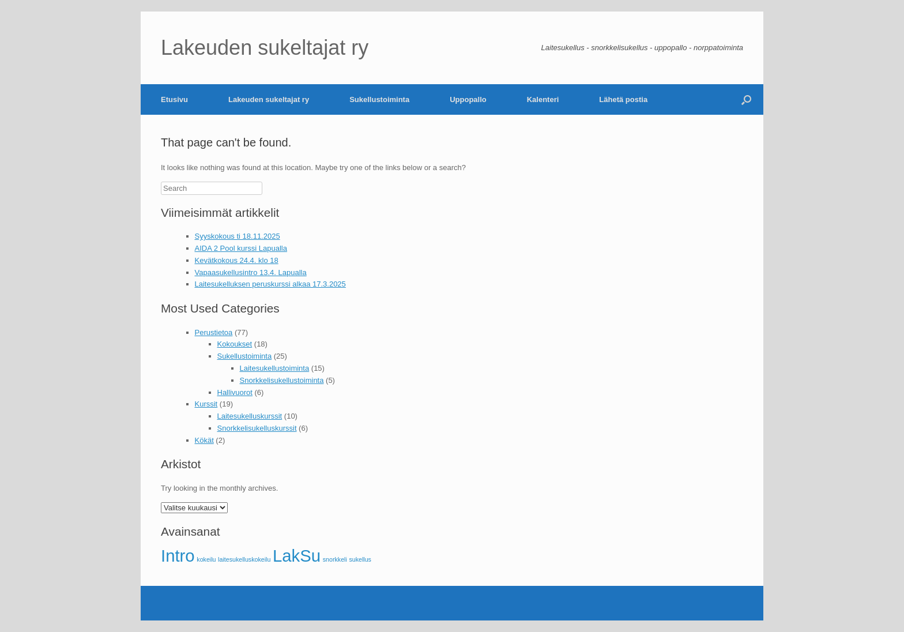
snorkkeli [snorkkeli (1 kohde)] (335, 559)
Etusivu (174, 99)
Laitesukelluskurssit (249, 416)
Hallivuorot (235, 392)
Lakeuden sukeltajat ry (268, 99)
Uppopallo (468, 99)
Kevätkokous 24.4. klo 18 (236, 260)
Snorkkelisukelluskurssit (257, 428)
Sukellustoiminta (379, 99)
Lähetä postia (623, 99)
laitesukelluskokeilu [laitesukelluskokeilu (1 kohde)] (244, 559)
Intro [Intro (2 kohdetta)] (178, 555)
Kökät (204, 440)
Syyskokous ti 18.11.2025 (237, 236)
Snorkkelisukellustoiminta (282, 380)
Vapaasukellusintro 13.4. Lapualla (251, 272)
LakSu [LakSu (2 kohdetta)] (297, 555)
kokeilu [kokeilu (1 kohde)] (206, 559)
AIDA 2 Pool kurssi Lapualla (241, 248)
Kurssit (206, 404)
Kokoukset (235, 344)
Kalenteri (543, 99)
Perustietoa (214, 332)
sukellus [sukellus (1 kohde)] (360, 559)
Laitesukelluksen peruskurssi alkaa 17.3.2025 (270, 284)
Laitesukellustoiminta (275, 368)
